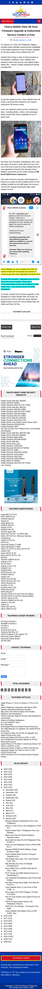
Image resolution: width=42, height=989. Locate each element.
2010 (6, 936)
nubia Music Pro (7, 523)
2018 (6, 916)
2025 (6, 772)
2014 (6, 926)
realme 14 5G (6, 527)
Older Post (36, 327)
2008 (6, 942)
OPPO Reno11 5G (8, 572)
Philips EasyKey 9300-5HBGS (13, 459)
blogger (37, 336)
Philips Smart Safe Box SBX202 (13, 418)
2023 (6, 777)
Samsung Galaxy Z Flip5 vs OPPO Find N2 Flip (19, 748)
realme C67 (5, 577)
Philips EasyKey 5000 (9, 426)
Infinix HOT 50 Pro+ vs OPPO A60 (14, 534)
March (8, 813)
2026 (6, 769)
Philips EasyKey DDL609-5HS (13, 424)
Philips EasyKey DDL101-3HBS (13, 416)
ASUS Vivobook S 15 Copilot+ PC (14, 634)
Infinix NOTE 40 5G (8, 553)
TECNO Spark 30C (8, 532)
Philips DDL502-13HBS (10, 403)
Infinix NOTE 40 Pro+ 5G (11, 555)
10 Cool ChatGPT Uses (10, 722)
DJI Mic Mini (6, 641)
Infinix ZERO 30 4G (8, 609)
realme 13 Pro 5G (8, 540)
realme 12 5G (6, 562)
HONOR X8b (6, 570)
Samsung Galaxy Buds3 (10, 639)
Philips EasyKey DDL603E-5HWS (14, 452)
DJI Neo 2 (5, 626)
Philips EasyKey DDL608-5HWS (13, 439)
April (8, 811)
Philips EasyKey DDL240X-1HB (13, 420)
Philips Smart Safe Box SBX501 (13, 401)
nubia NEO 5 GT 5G (9, 514)
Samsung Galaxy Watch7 (11, 636)
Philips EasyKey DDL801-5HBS (13, 409)
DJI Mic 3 (4, 628)
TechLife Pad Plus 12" (9, 632)
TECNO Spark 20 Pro (9, 598)
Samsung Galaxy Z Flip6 (10, 547)
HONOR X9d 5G (7, 519)
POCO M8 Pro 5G (8, 517)
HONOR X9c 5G (7, 530)
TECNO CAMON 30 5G (10, 560)
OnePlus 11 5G (7, 585)
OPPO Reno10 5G (8, 583)
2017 (6, 918)
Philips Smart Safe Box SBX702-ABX (15, 433)
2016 (6, 921)
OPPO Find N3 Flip (8, 579)
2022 (6, 779)
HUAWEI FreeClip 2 (9, 623)
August (9, 800)
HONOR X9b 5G (7, 575)
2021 (6, 782)
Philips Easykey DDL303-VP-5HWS (15, 448)
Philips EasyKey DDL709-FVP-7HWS (15, 463)
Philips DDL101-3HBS (9, 450)
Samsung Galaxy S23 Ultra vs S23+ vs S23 (18, 750)
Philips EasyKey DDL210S (11, 457)
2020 (6, 785)
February (9, 816)
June (8, 805)
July (7, 803)
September (10, 798)
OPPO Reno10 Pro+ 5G (10, 581)
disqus (29, 336)
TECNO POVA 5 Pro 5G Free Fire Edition (17, 594)
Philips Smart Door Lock (10, 444)
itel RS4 (4, 557)
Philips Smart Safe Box (10, 442)
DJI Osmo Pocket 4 (8, 621)
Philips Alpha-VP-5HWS (10, 461)
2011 (6, 934)
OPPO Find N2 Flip (8, 752)
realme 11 (5, 605)
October (9, 795)
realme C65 (5, 551)
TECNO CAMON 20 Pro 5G (12, 600)
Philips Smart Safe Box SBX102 (13, 407)
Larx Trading (6, 465)
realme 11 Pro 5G (8, 602)
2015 (6, 923)
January (9, 818)
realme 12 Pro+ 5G (8, 566)
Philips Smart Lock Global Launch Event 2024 (19, 422)
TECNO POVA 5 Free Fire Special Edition (17, 596)
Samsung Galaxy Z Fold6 (11, 545)
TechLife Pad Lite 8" (9, 630)
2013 (6, 929)
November (10, 792)
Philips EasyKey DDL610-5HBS (13, 414)
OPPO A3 (5, 542)
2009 (6, 939)
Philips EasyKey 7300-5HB (11, 446)
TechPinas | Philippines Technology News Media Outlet (23, 986)
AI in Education (7, 724)
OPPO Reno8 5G (8, 590)
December (10, 790)
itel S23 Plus (6, 564)
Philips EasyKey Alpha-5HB (12, 437)
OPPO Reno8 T (7, 592)
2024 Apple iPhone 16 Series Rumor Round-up (19, 727)
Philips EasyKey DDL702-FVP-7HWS (15, 405)
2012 (6, 931)
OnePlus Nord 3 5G (8, 587)
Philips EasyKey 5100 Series (12, 454)
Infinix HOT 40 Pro (8, 607)
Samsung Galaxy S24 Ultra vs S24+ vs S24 (18, 737)
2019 (6, 787)
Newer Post (6, 327)
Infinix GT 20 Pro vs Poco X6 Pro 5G (15, 549)
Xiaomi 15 (5, 521)
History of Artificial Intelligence (13, 720)
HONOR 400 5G (7, 525)
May (8, 808)
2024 (6, 774)
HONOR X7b (6, 568)
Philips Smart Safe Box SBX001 (13, 435)
